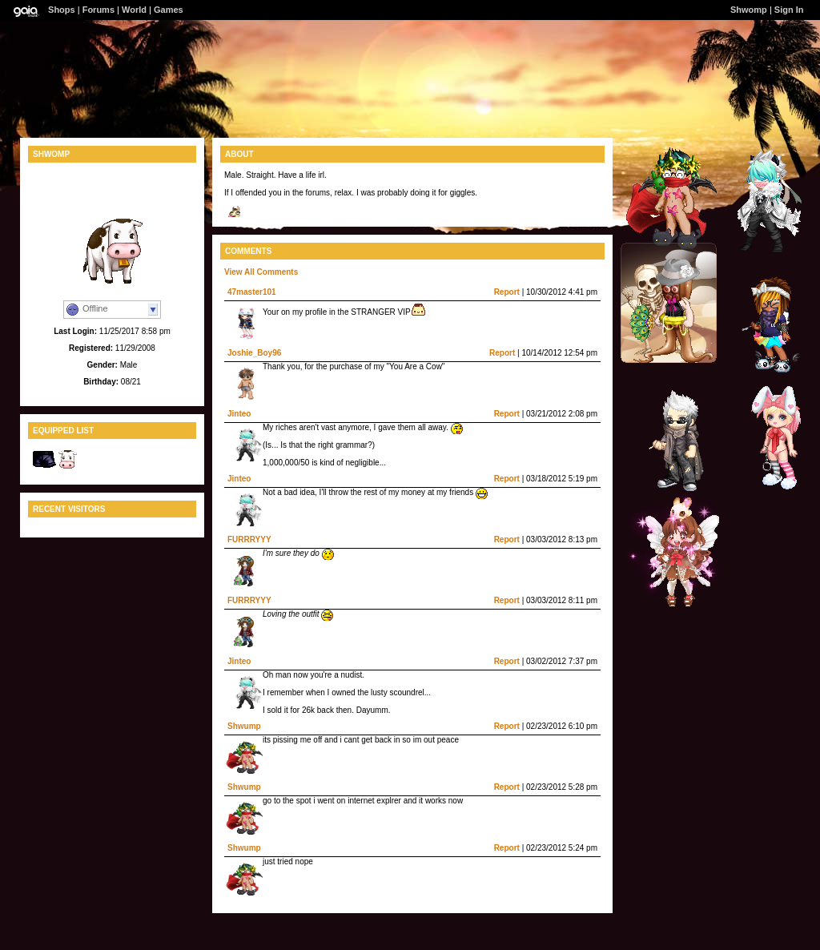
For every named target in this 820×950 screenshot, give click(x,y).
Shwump (244, 726)
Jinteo (239, 413)
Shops (61, 9)
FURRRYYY (249, 539)
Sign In (789, 9)
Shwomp (748, 9)
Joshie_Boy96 (254, 352)
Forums (98, 9)
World (134, 9)
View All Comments (261, 272)
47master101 (251, 292)
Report (507, 292)
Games (168, 9)
